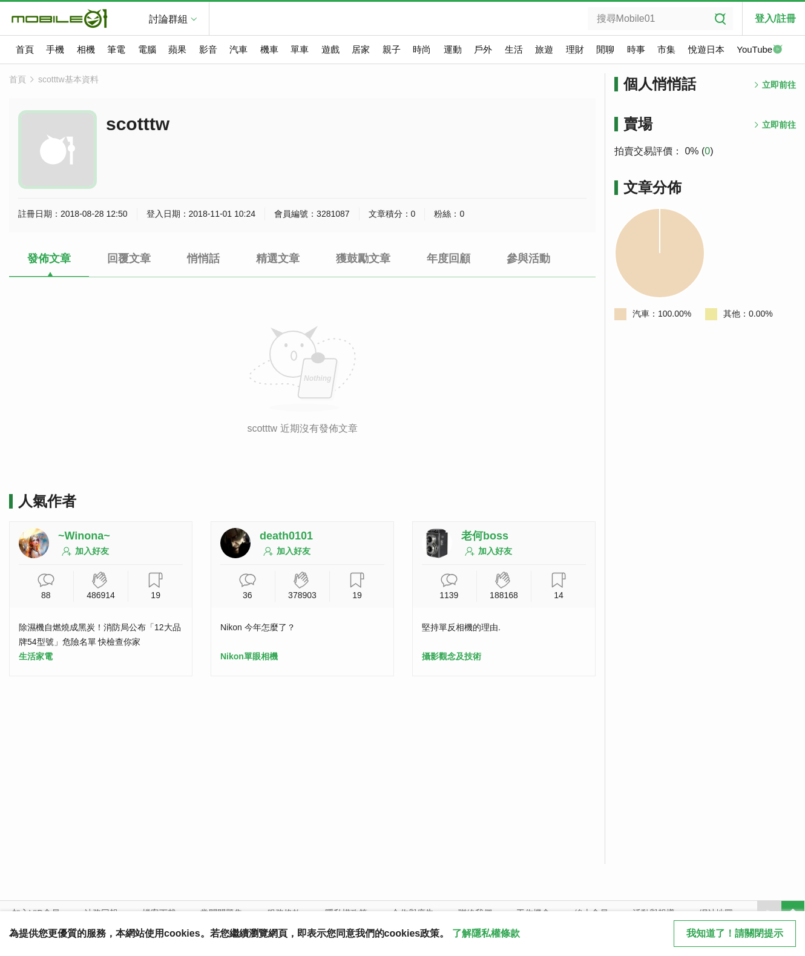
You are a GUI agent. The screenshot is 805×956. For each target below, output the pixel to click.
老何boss (484, 536)
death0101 (286, 536)
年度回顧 (448, 258)
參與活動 (528, 258)
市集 (666, 49)
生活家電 (36, 656)
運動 (453, 49)
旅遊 (544, 49)
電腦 (147, 49)
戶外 (483, 49)
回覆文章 (129, 258)
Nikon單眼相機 (249, 656)
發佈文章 (49, 258)
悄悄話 (203, 258)
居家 (361, 49)
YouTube (760, 50)
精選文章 (278, 258)
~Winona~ (84, 536)
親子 (392, 49)
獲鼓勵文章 (363, 258)
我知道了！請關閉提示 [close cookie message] (734, 933)
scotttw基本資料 (68, 79)
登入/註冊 (775, 18)
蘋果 (177, 49)
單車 (300, 49)
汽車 (238, 49)
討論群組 (168, 19)
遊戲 (330, 49)
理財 (575, 49)
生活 (514, 49)
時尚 (422, 49)
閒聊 (605, 49)
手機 (55, 49)
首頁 (25, 49)
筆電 (116, 49)
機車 (269, 49)
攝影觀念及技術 (451, 656)
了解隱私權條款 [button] (486, 933)
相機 (86, 49)
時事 (636, 49)
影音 (208, 49)
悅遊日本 (706, 49)
